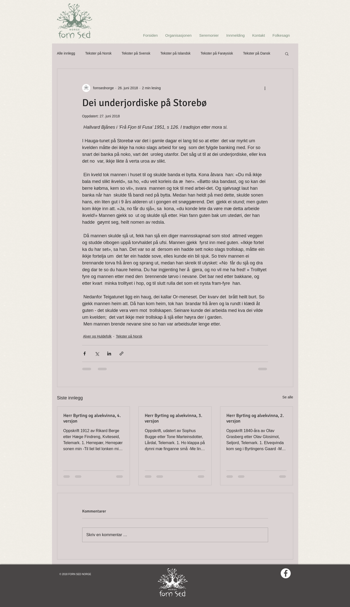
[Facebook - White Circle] (286, 573)
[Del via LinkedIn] (109, 353)
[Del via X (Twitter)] (96, 353)
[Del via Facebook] (84, 353)
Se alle (287, 397)
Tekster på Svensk (136, 53)
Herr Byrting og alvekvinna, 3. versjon (173, 418)
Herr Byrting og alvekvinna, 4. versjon (92, 418)
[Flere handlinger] (265, 88)
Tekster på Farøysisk (217, 53)
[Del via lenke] (121, 353)
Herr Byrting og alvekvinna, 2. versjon (255, 418)
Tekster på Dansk (256, 53)
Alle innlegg (66, 53)
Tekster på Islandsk (175, 53)
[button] (286, 54)
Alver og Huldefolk (97, 336)
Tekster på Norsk (98, 53)
